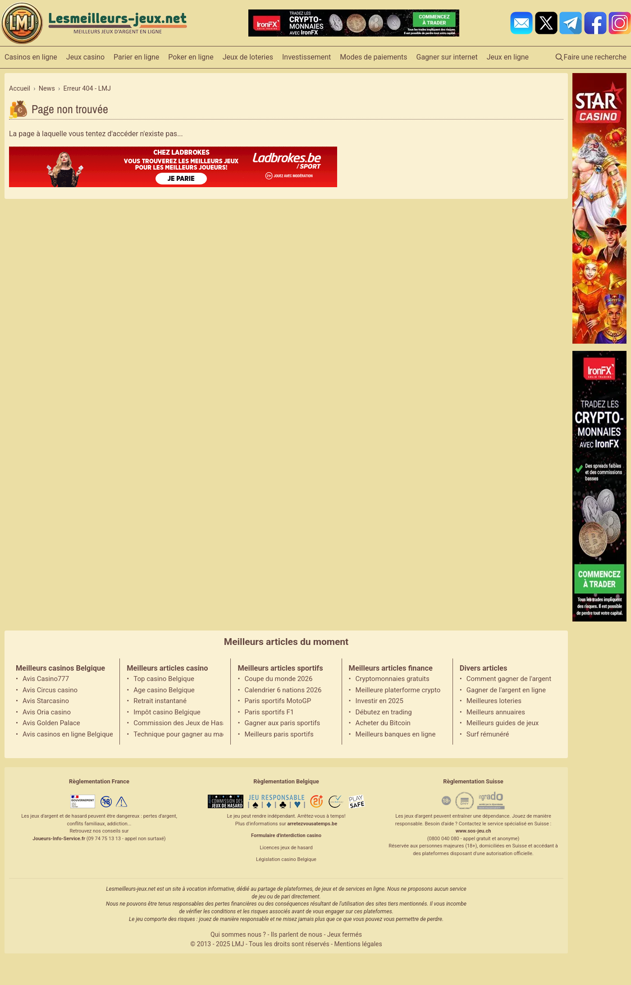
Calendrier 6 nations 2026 (282, 690)
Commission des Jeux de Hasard (178, 723)
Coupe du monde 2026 (278, 679)
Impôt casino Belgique (167, 712)
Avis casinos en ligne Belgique (68, 734)
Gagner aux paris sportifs (282, 723)
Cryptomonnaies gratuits (393, 679)
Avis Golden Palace (51, 723)
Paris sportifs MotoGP (277, 701)
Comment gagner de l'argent (508, 679)
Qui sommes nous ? (238, 934)
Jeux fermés (344, 934)
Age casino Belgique (164, 690)
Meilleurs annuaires (495, 712)
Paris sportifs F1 (269, 712)
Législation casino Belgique (286, 859)
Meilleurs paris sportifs (278, 734)
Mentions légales (358, 944)
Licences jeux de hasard (286, 848)
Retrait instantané (160, 701)
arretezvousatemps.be (312, 824)
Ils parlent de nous (296, 934)
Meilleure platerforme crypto (398, 690)
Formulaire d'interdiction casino (286, 835)
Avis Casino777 (46, 679)
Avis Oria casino (47, 712)
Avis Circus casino (50, 690)
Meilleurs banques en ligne (396, 734)
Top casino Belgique (163, 679)
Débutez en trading (384, 712)
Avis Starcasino (46, 701)
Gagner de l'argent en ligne (506, 690)
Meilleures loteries (493, 701)
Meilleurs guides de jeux (502, 723)
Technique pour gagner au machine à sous (178, 734)
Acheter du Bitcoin (383, 723)
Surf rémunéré (487, 734)
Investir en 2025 (379, 701)
